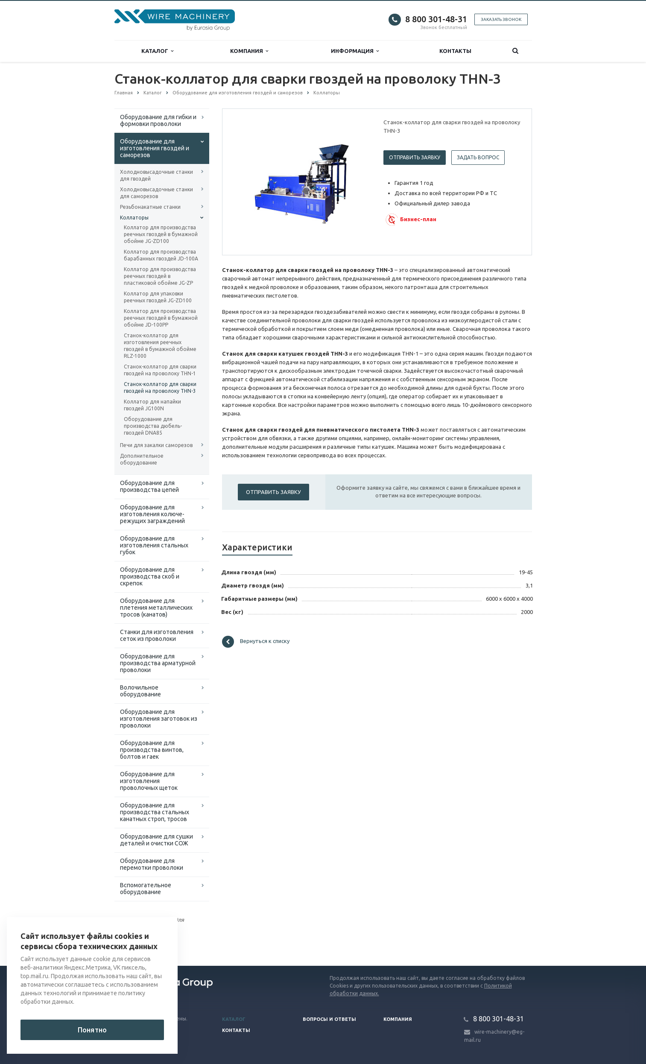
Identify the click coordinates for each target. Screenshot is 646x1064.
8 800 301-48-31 (436, 19)
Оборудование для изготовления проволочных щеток (149, 781)
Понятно (92, 1030)
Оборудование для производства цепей (149, 486)
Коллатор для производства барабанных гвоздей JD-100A (161, 255)
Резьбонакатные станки (150, 207)
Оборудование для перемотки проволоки (151, 864)
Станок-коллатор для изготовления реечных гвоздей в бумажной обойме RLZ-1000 (160, 346)
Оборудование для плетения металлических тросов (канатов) (156, 607)
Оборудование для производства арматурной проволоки (158, 663)
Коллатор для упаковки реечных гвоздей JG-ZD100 (158, 297)
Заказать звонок (501, 19)
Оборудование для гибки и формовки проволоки (158, 120)
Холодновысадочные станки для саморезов (156, 193)
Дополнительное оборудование (142, 459)
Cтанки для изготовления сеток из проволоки (156, 635)
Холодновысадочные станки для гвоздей (156, 175)
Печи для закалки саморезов (156, 445)
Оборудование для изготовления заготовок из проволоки (158, 718)
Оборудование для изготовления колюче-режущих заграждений (152, 514)
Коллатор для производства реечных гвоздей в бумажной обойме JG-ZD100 (161, 234)
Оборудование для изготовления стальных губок (154, 545)
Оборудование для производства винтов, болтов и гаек (152, 750)
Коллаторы (134, 217)
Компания (249, 51)
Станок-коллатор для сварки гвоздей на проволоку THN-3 (160, 387)
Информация (355, 51)
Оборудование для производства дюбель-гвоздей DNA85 (153, 426)
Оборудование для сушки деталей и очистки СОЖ (156, 840)
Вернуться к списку (255, 642)
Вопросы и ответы (329, 1019)
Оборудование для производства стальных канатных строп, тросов (154, 812)
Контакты (455, 51)
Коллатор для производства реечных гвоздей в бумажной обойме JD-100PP (161, 317)
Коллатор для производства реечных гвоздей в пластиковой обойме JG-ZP (160, 276)
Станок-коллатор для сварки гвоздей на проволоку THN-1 (160, 370)
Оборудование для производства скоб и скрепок (149, 576)
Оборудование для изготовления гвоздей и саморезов (154, 148)
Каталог (157, 51)
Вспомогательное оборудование (145, 888)
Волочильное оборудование (140, 691)
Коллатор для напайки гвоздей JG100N (152, 405)
